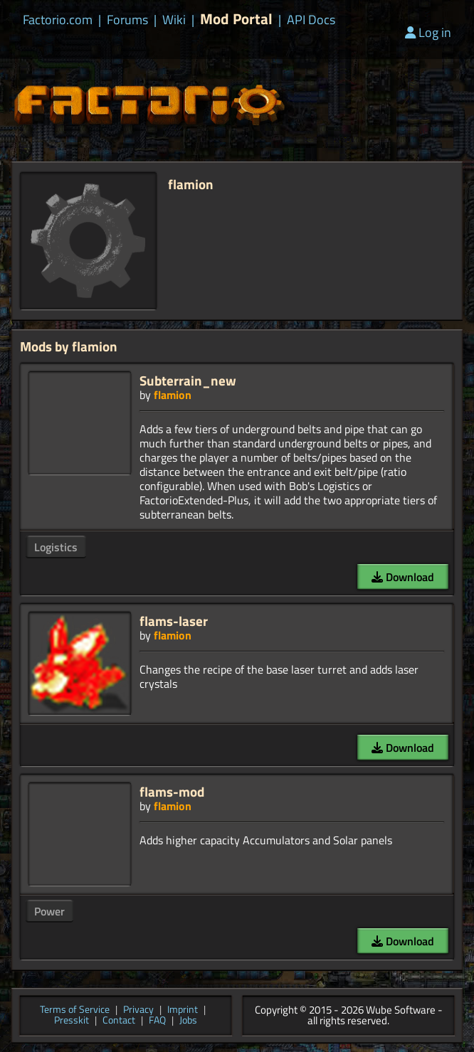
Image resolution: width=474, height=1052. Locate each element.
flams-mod (171, 791)
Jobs (188, 1021)
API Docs (311, 20)
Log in (428, 32)
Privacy (138, 1010)
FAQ (157, 1021)
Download (403, 576)
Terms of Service (75, 1010)
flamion (172, 394)
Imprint (182, 1010)
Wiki (174, 20)
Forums (127, 20)
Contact (118, 1021)
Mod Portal (236, 18)
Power (49, 911)
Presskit (71, 1021)
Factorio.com (58, 20)
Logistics (56, 547)
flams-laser (173, 620)
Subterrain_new (187, 380)
